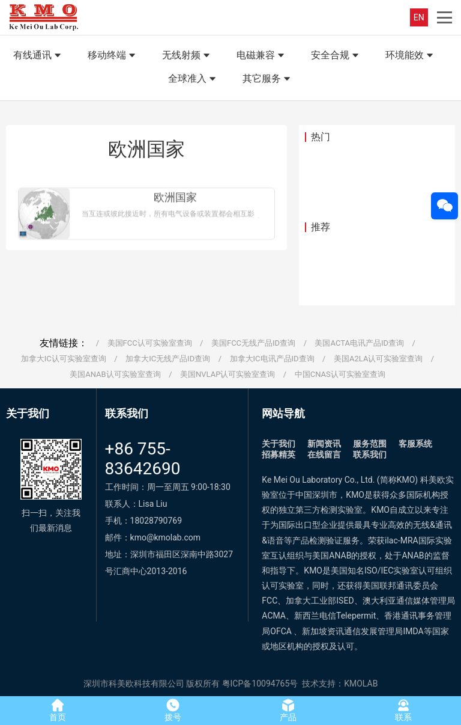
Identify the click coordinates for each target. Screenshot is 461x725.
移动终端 (113, 55)
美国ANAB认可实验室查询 (115, 374)
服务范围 (370, 443)
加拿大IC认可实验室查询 (63, 358)
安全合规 (336, 55)
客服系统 (415, 443)
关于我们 (278, 443)
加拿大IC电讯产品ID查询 (272, 358)
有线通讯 (38, 55)
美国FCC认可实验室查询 (149, 342)
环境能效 (410, 55)
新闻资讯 (324, 443)
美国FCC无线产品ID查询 (253, 342)
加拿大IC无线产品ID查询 (167, 358)
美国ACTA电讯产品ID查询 (359, 342)
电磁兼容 (262, 55)
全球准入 (193, 79)
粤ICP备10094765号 (260, 683)
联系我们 (370, 454)
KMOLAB (361, 683)
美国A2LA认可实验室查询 (378, 358)
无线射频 (187, 55)
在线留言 (324, 454)
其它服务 (268, 79)
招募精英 (278, 454)
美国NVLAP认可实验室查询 (227, 374)
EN (419, 17)
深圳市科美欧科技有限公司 (133, 683)
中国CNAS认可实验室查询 (340, 374)
